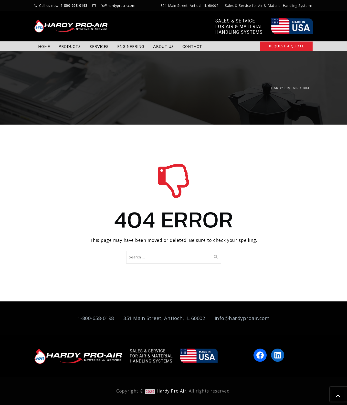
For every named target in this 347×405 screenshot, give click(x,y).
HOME (44, 46)
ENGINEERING (130, 46)
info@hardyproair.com (116, 5)
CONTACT (192, 46)
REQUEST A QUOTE (286, 46)
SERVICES (99, 46)
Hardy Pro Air (171, 391)
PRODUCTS (70, 46)
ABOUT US (163, 46)
